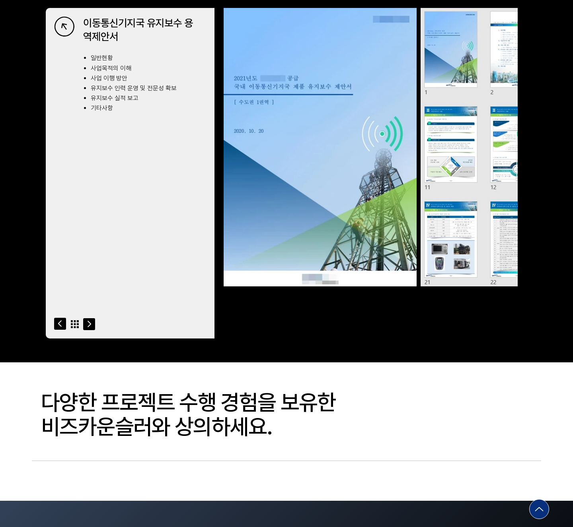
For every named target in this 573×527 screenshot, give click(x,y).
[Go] (60, 324)
